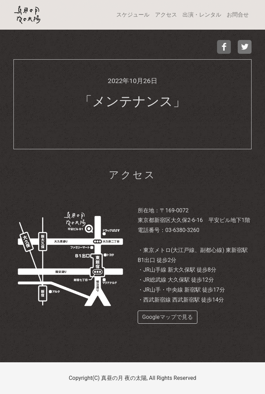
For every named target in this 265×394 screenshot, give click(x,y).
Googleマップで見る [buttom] (167, 317)
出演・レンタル (202, 14)
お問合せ (238, 14)
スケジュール (132, 14)
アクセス (166, 14)
